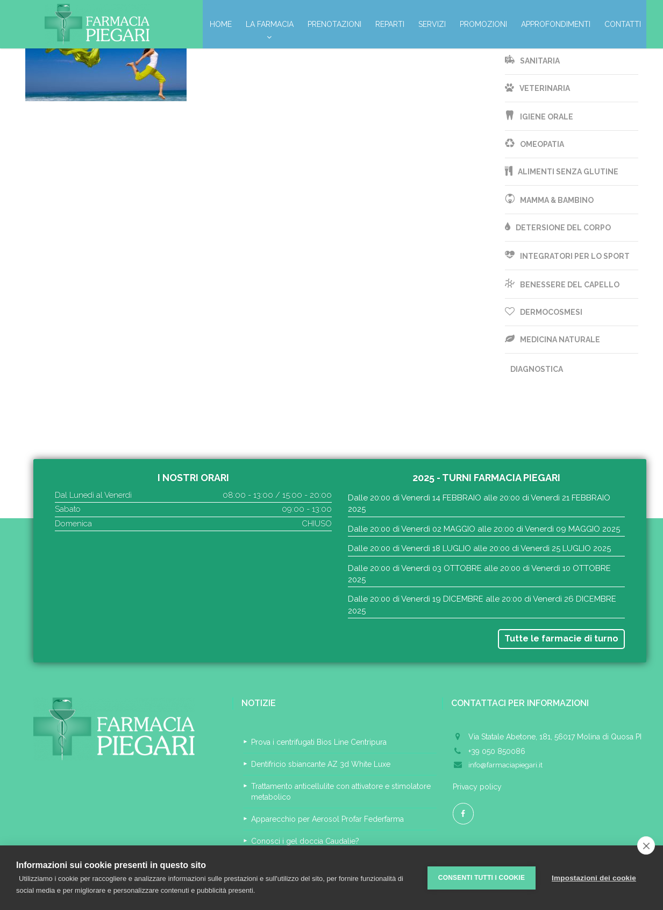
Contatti (622, 24)
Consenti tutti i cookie (481, 877)
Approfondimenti (555, 24)
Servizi (432, 24)
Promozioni (483, 24)
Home (221, 24)
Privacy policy (477, 786)
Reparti (389, 24)
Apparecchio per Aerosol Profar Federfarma (327, 819)
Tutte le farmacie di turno (561, 638)
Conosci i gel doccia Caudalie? (305, 841)
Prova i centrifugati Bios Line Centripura (319, 742)
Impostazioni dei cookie (594, 878)
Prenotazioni (334, 24)
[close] (646, 845)
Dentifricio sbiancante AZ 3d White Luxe (320, 764)
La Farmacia (270, 27)
